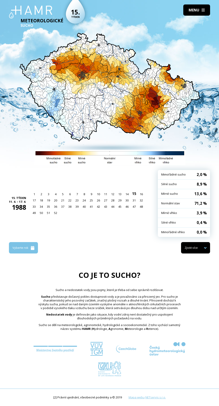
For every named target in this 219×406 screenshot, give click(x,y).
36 (55, 207)
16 (141, 194)
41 (91, 207)
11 (105, 194)
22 (69, 200)
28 (112, 200)
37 (62, 207)
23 (77, 200)
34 (41, 207)
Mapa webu (137, 397)
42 (98, 207)
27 (105, 200)
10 (98, 194)
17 (34, 200)
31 (134, 200)
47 (134, 207)
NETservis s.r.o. (155, 397)
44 (112, 207)
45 (119, 207)
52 (55, 213)
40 (84, 207)
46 (127, 207)
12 (112, 194)
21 (62, 200)
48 (141, 207)
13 (119, 194)
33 (34, 207)
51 (48, 213)
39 (77, 207)
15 (134, 193)
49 (34, 213)
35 (48, 207)
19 (48, 200)
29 (119, 200)
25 (91, 200)
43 (105, 207)
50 (41, 213)
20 (55, 200)
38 (69, 207)
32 (141, 200)
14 (127, 194)
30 (127, 200)
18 (41, 200)
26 (98, 200)
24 (84, 200)
